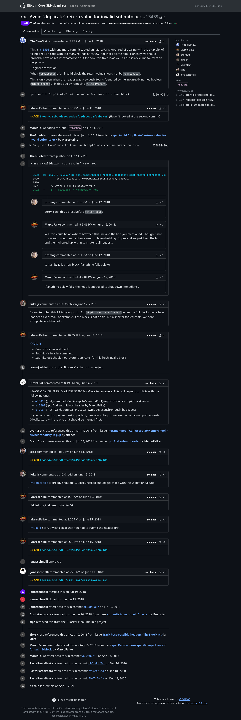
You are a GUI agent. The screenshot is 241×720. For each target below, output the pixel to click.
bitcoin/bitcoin (89, 708)
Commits (52, 31)
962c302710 (89, 656)
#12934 (40, 409)
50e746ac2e (96, 678)
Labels (74, 6)
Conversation (31, 31)
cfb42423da (96, 671)
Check (87, 31)
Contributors (87, 6)
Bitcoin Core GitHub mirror (43, 6)
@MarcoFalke (39, 483)
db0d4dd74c (96, 663)
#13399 (40, 405)
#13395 (44, 49)
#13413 (40, 401)
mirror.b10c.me (199, 703)
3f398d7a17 (91, 607)
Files (72, 31)
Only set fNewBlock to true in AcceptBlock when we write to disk (86, 145)
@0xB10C (184, 699)
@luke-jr (35, 343)
